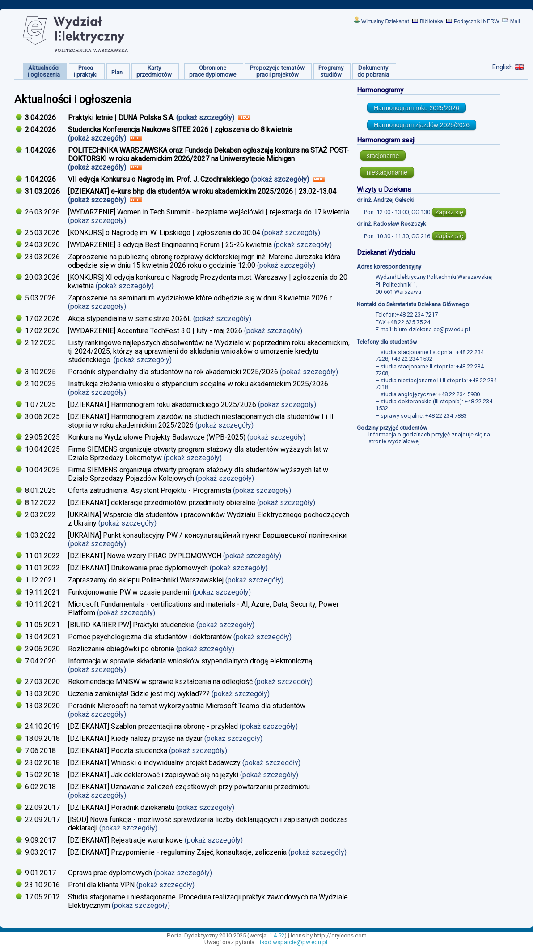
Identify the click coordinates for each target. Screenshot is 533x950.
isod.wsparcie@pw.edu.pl (293, 942)
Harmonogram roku (416, 107)
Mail (515, 21)
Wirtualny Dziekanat (385, 21)
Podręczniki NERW (476, 21)
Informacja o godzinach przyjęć (409, 434)
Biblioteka (431, 21)
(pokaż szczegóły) (206, 117)
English (502, 67)
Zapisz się (449, 212)
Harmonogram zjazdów (422, 124)
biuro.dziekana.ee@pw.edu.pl (432, 329)
